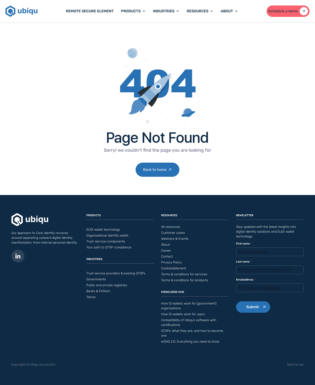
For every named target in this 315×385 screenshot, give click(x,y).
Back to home (154, 169)
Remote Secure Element (90, 11)
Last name (244, 262)
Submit (252, 307)
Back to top (295, 365)
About (229, 11)
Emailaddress (246, 280)
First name (244, 244)
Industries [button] (166, 11)
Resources (200, 11)
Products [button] (133, 11)
